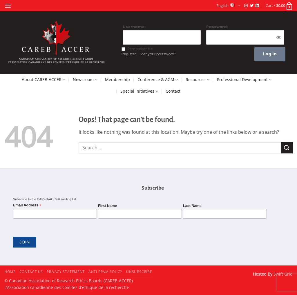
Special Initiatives (139, 91)
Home (9, 271)
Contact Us (31, 271)
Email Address (27, 205)
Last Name (192, 206)
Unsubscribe (139, 271)
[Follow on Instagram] (246, 6)
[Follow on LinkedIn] (257, 6)
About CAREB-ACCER (43, 80)
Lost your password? (158, 54)
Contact (173, 91)
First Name (107, 206)
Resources (197, 80)
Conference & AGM (157, 80)
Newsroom (85, 80)
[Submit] (287, 147)
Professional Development (244, 80)
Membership (117, 79)
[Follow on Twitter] (251, 6)
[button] (7, 5)
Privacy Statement (65, 271)
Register (129, 54)
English (228, 5)
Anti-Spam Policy (105, 271)
